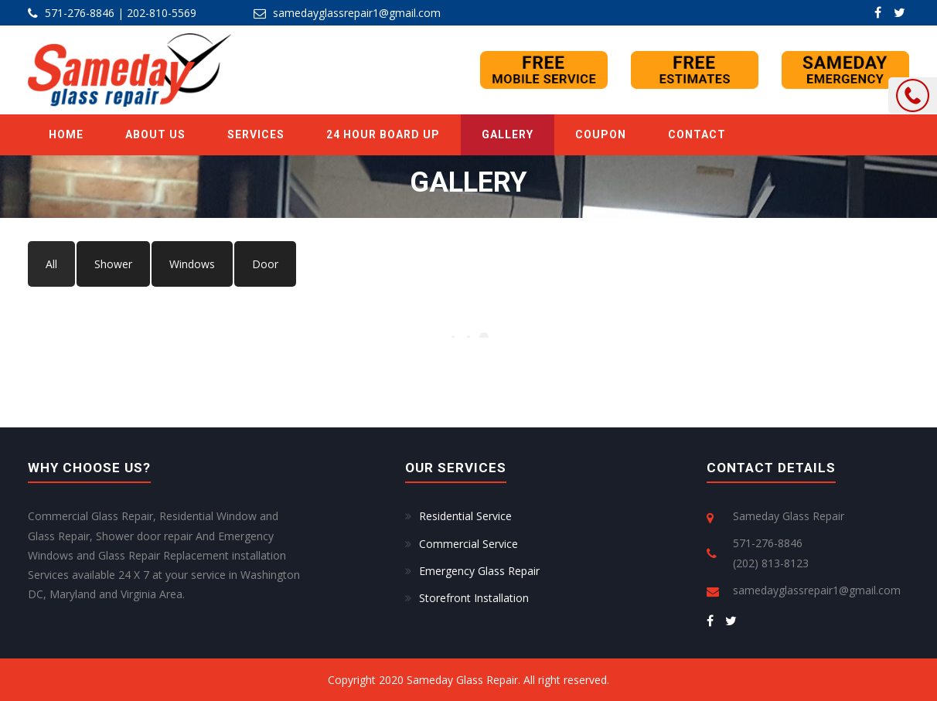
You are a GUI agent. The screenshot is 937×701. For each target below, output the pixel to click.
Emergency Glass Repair (479, 570)
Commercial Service (468, 543)
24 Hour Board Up (383, 134)
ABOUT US (155, 134)
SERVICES (256, 134)
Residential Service (465, 516)
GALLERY (507, 134)
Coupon (600, 134)
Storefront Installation (474, 597)
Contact (697, 134)
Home (66, 134)
